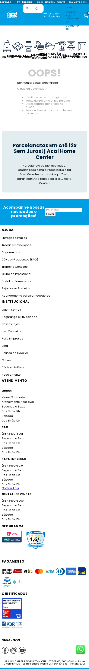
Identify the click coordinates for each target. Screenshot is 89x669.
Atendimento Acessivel (18, 402)
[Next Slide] (82, 51)
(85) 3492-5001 (12, 434)
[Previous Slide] (6, 51)
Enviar (50, 214)
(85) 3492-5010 (12, 466)
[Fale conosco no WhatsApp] (80, 650)
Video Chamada (13, 397)
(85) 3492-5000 (13, 501)
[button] (27, 8)
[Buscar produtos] (36, 8)
